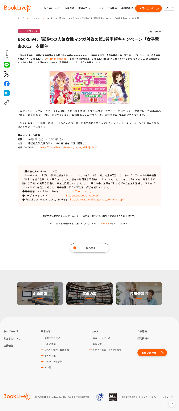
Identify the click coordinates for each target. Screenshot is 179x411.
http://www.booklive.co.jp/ (82, 195)
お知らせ (97, 343)
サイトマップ (167, 397)
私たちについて (52, 8)
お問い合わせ (149, 8)
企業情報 (69, 8)
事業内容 (45, 331)
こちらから (104, 223)
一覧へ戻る (84, 248)
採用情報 (126, 8)
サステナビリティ (149, 397)
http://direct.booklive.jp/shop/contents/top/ (97, 199)
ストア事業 (50, 343)
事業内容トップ (52, 337)
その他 (48, 367)
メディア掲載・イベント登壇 (107, 349)
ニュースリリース (29, 31)
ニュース (98, 8)
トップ (21, 18)
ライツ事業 (50, 355)
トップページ (11, 331)
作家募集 (112, 8)
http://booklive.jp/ (57, 58)
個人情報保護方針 (130, 397)
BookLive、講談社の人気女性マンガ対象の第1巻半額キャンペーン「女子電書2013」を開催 (93, 18)
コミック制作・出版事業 (57, 349)
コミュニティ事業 (53, 361)
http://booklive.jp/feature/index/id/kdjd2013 (69, 147)
